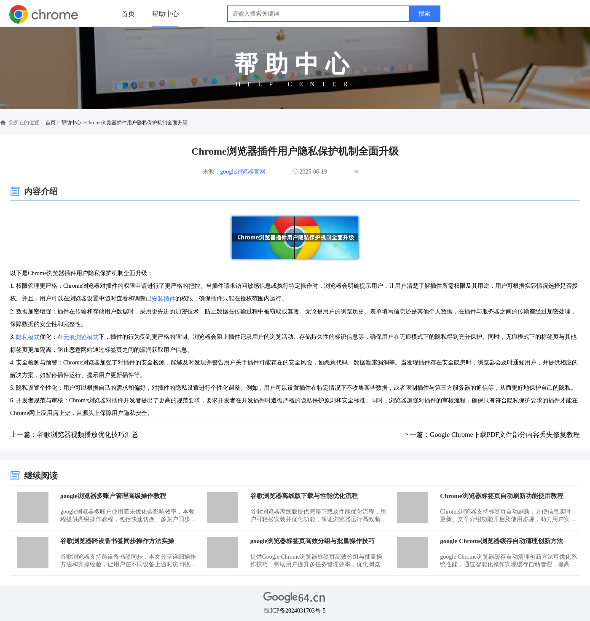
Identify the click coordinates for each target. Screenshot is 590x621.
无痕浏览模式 (81, 337)
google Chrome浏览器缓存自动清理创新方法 (501, 541)
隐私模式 (28, 337)
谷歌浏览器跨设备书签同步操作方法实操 (117, 541)
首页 (128, 13)
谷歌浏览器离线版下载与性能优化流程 (304, 496)
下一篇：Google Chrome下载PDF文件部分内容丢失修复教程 (491, 434)
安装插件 (163, 299)
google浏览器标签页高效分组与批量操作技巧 (312, 541)
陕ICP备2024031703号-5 (294, 611)
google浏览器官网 (243, 172)
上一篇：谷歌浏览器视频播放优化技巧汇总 (74, 434)
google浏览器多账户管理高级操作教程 (113, 496)
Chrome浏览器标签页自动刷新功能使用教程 (501, 496)
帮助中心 (165, 13)
